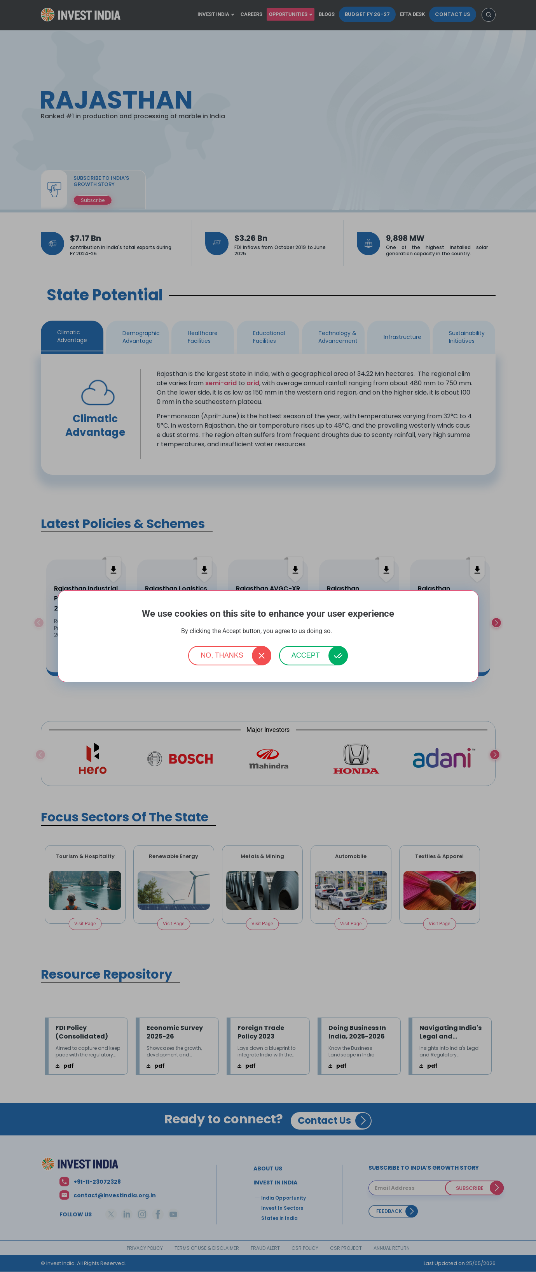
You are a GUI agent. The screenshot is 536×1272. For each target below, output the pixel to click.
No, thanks (222, 655)
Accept (306, 655)
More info (344, 631)
